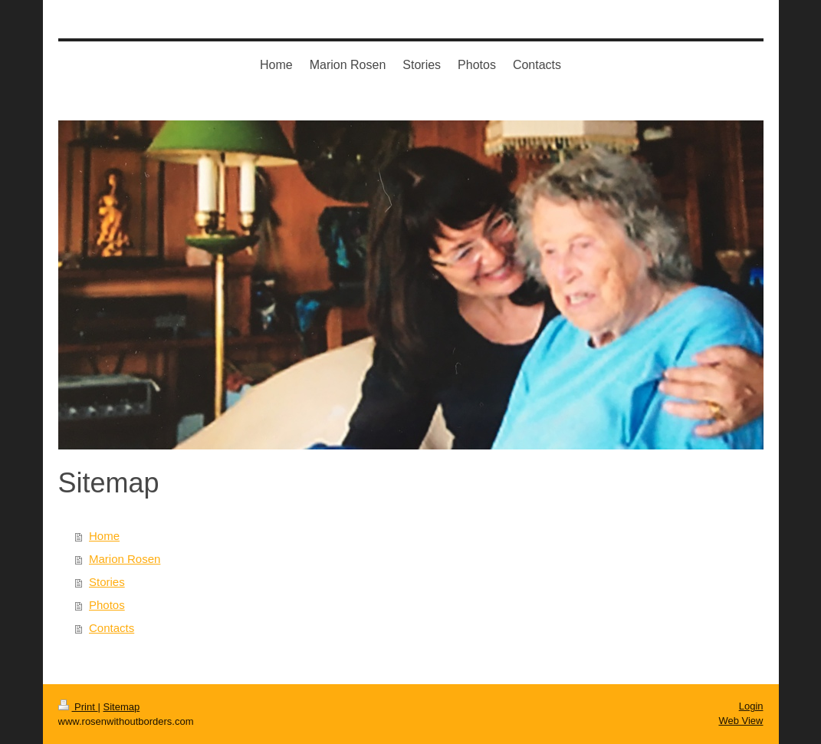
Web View (740, 720)
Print (78, 707)
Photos (107, 604)
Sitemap (121, 707)
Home (104, 535)
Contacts (111, 627)
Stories (107, 581)
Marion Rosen (124, 558)
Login (751, 706)
